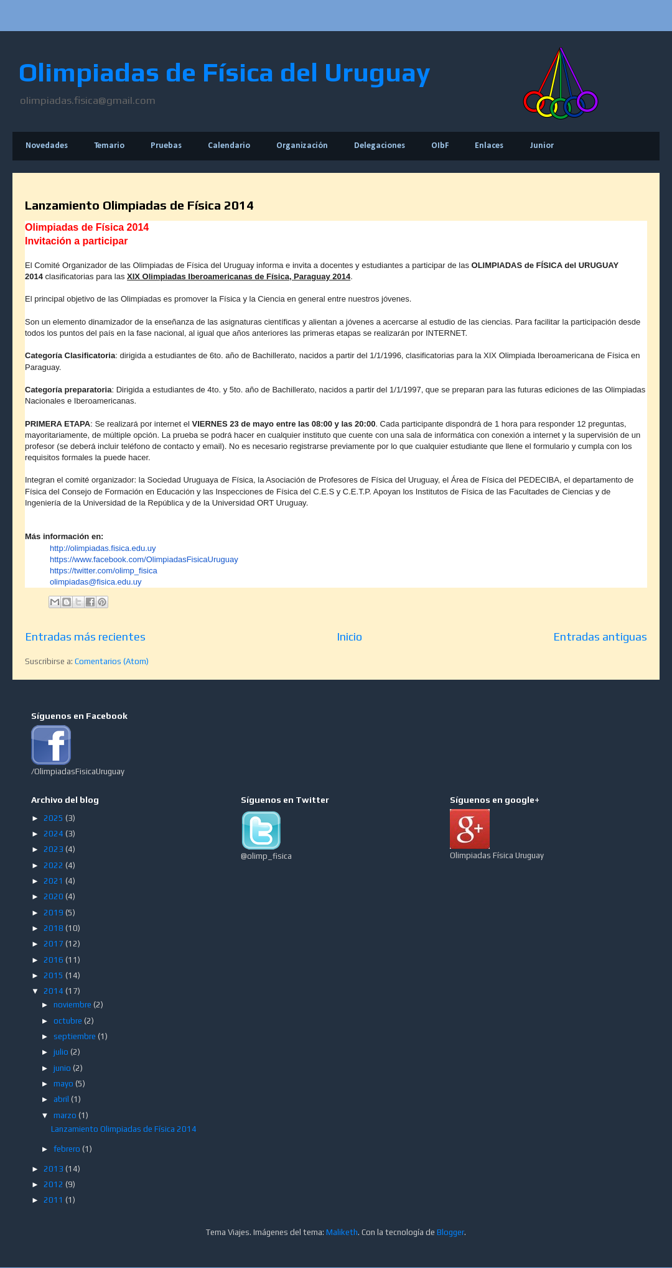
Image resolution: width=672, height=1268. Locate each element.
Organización (302, 145)
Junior (542, 145)
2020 (54, 896)
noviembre (73, 1004)
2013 (54, 1168)
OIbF (440, 145)
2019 (54, 912)
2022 (54, 865)
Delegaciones (379, 145)
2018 (54, 928)
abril (62, 1099)
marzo (66, 1115)
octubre (69, 1020)
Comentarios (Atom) (112, 661)
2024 (54, 833)
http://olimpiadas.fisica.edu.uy (103, 548)
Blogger (450, 1232)
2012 (54, 1184)
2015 (54, 975)
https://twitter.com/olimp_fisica (103, 570)
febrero (68, 1149)
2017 (54, 943)
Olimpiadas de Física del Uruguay (224, 72)
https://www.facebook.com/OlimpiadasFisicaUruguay (144, 559)
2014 (54, 991)
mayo (64, 1083)
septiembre (76, 1036)
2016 (54, 960)
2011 (54, 1200)
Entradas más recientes (85, 636)
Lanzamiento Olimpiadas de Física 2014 (139, 205)
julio (62, 1052)
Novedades (47, 145)
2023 (54, 849)
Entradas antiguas (600, 636)
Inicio (349, 636)
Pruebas (166, 145)
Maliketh (342, 1232)
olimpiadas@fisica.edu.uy (96, 581)
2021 (54, 881)
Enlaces (489, 145)
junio (63, 1068)
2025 (54, 818)
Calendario (229, 145)
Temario (109, 145)
